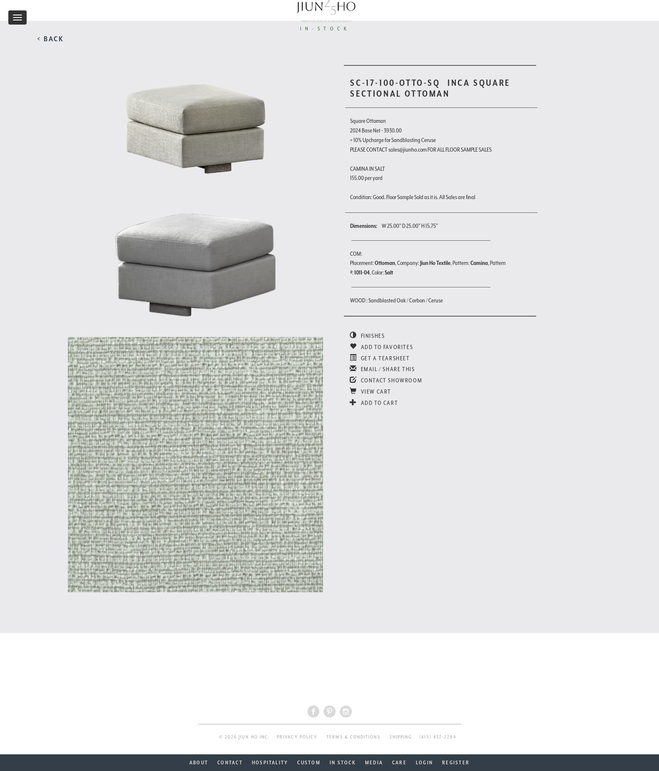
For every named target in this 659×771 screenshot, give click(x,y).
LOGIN (424, 763)
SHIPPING (401, 737)
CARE (399, 763)
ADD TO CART (374, 402)
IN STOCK (343, 763)
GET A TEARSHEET (380, 358)
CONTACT (230, 763)
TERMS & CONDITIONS (353, 737)
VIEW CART (370, 391)
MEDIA (374, 763)
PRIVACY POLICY (297, 737)
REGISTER (456, 763)
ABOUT (198, 763)
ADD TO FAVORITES (381, 347)
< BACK (50, 39)
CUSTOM (308, 763)
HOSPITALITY (270, 763)
